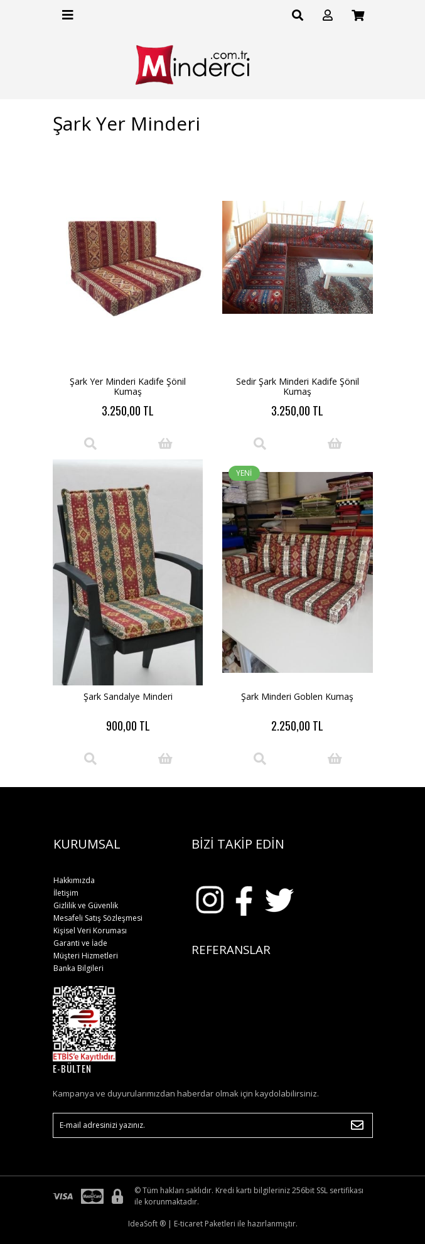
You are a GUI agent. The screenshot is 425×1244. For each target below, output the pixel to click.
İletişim (65, 892)
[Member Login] (328, 15)
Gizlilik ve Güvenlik (85, 905)
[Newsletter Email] (213, 1125)
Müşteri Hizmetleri (85, 955)
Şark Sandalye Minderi (128, 696)
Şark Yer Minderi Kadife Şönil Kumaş (128, 386)
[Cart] (358, 15)
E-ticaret (188, 1223)
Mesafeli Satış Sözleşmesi (98, 918)
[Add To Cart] (165, 443)
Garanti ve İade (80, 943)
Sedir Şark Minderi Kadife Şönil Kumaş (297, 386)
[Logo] (212, 65)
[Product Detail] (90, 443)
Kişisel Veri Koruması (90, 930)
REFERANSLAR (231, 949)
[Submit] (357, 1125)
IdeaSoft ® (147, 1223)
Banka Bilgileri (78, 968)
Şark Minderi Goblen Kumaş (297, 696)
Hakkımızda (74, 880)
